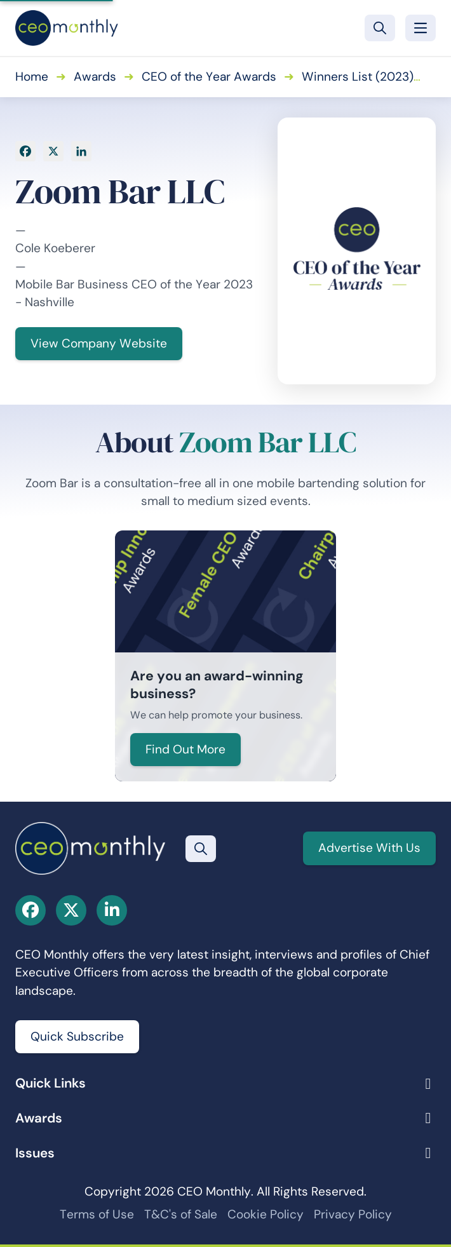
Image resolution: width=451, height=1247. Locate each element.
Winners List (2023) (358, 76)
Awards (95, 76)
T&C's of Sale (180, 1214)
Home (31, 76)
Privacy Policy (353, 1214)
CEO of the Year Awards (209, 76)
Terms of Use (97, 1214)
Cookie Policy (265, 1214)
